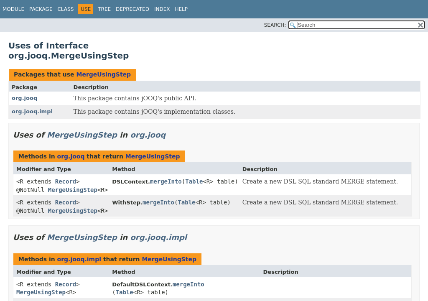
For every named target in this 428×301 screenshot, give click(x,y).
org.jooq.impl (32, 111)
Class (65, 9)
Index (162, 9)
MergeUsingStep (103, 74)
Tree (104, 9)
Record (65, 181)
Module (13, 9)
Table (194, 181)
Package (40, 9)
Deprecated (132, 9)
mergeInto (166, 181)
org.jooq (24, 98)
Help (181, 9)
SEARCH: (275, 25)
